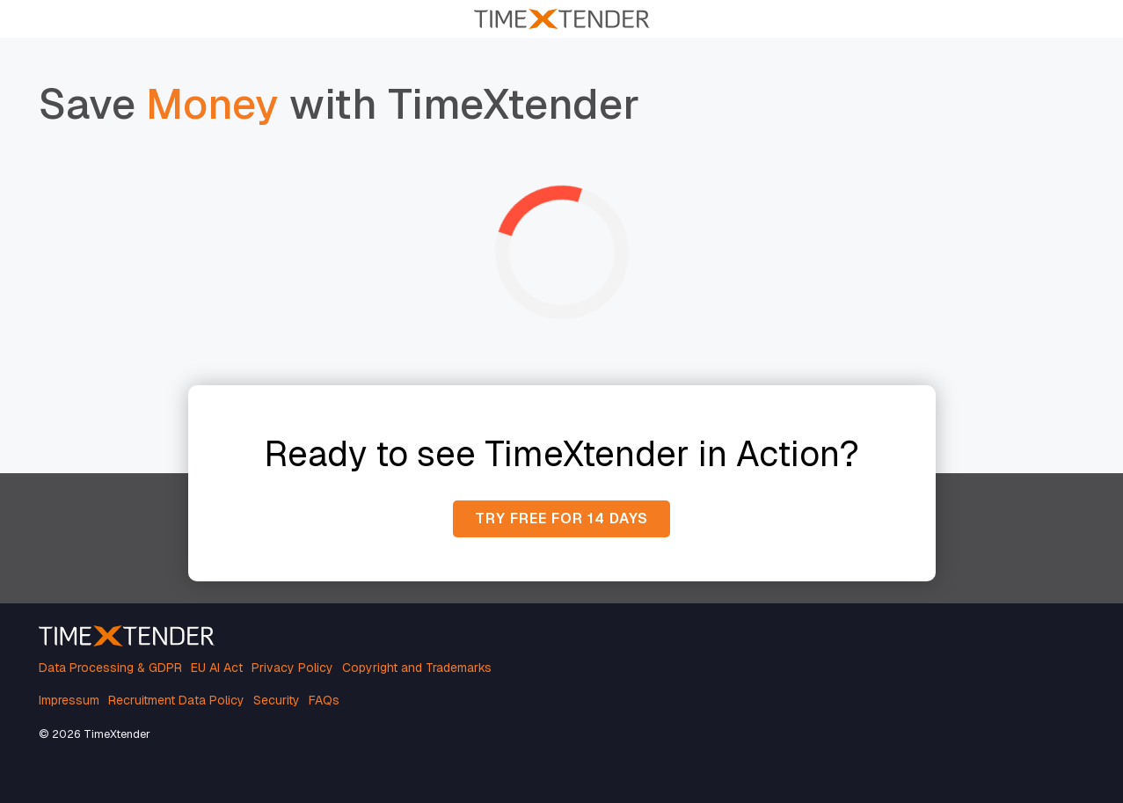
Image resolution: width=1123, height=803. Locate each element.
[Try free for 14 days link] (561, 518)
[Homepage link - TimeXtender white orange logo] (127, 636)
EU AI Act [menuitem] (217, 667)
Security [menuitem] (276, 700)
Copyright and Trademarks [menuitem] (417, 667)
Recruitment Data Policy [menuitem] (176, 700)
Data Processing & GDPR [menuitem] (110, 667)
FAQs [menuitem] (324, 700)
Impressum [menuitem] (69, 700)
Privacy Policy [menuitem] (292, 667)
